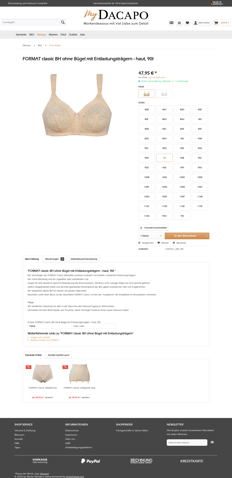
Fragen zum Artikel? (39, 337)
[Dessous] (42, 34)
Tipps (17, 447)
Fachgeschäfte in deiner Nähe (132, 430)
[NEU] (32, 34)
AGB (67, 443)
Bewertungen (54, 259)
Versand (44, 473)
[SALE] (63, 34)
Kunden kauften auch (58, 355)
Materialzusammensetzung (84, 259)
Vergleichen (146, 242)
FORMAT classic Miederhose (43, 387)
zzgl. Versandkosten (156, 77)
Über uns (70, 439)
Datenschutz (72, 430)
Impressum (71, 434)
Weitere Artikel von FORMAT (43, 340)
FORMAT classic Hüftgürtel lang (79, 387)
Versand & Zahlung (25, 430)
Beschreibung (32, 259)
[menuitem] (33, 21)
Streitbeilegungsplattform (78, 447)
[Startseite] (21, 34)
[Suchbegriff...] (33, 22)
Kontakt (19, 439)
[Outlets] (73, 34)
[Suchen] (62, 22)
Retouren (19, 434)
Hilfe (17, 443)
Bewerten (179, 242)
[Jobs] (82, 34)
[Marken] (53, 34)
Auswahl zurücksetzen (153, 227)
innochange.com (75, 476)
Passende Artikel (33, 355)
